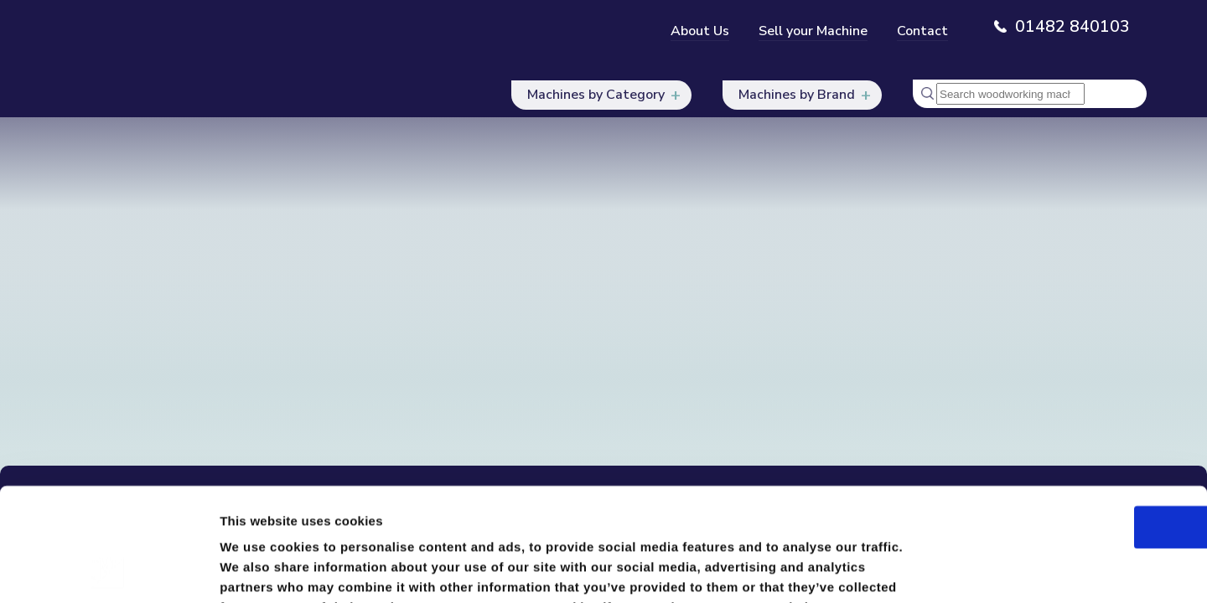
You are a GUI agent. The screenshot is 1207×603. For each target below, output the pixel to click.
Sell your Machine (813, 31)
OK (1067, 422)
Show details (880, 570)
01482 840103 (1072, 27)
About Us (700, 31)
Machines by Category (593, 95)
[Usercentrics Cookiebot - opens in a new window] (108, 570)
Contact (922, 31)
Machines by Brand (796, 95)
